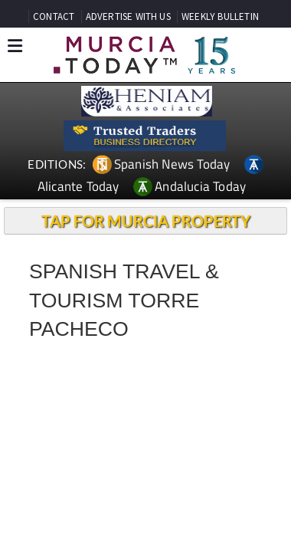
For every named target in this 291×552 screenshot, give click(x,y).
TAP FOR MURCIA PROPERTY (145, 221)
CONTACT (53, 16)
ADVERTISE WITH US (128, 16)
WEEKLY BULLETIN (220, 16)
